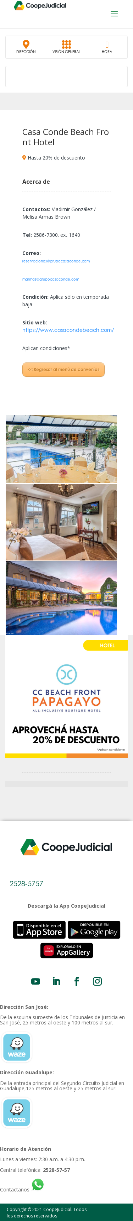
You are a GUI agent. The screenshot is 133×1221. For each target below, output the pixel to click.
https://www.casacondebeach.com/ (68, 330)
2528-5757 (26, 883)
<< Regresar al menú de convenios (63, 369)
